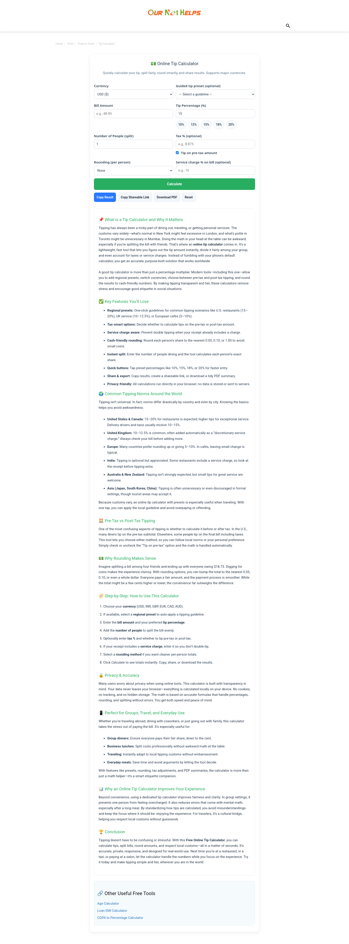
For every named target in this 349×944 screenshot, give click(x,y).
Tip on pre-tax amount (199, 153)
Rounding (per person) (112, 162)
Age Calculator (108, 904)
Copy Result (105, 197)
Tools (70, 43)
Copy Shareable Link (135, 197)
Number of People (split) (114, 136)
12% (194, 124)
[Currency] (133, 94)
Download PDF (167, 197)
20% (231, 124)
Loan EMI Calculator (112, 911)
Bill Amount (103, 105)
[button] (288, 26)
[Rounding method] (133, 170)
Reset (189, 197)
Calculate (174, 184)
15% (206, 124)
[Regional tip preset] (215, 94)
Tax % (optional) (189, 136)
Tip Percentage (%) (191, 105)
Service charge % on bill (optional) (203, 162)
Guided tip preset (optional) (198, 86)
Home (59, 43)
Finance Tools (86, 43)
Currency (101, 86)
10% (181, 124)
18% (219, 124)
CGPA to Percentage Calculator (120, 918)
